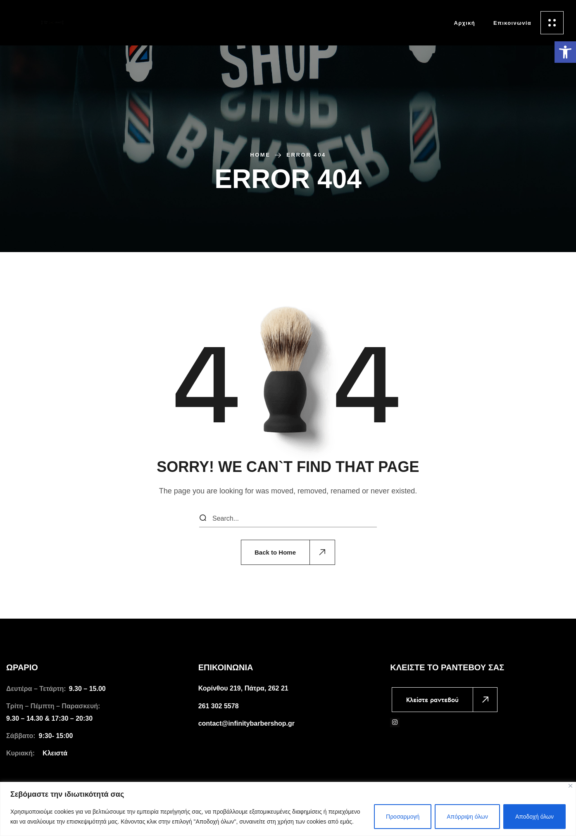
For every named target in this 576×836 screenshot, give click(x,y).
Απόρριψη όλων (467, 816)
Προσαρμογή (402, 816)
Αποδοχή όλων (534, 816)
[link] (565, 52)
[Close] (570, 786)
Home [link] (260, 155)
